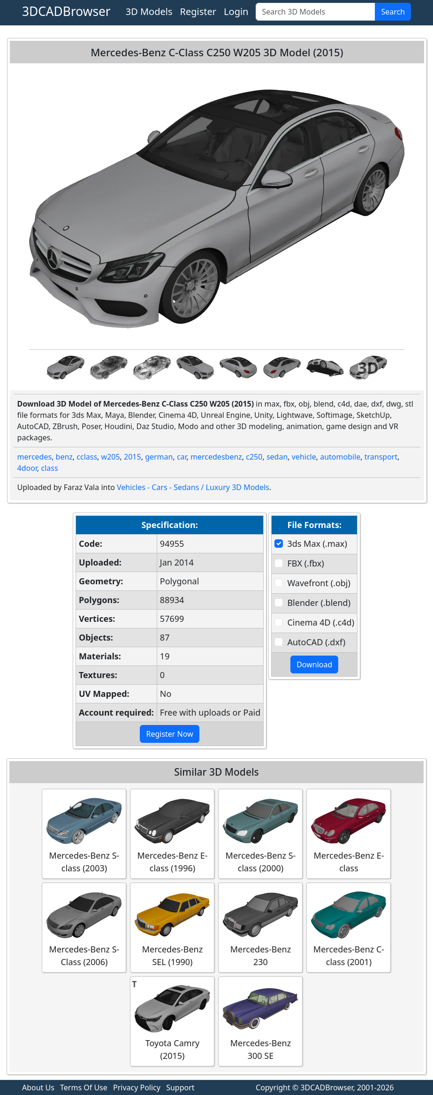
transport (381, 457)
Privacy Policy (136, 1087)
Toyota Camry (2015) (172, 1021)
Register (198, 11)
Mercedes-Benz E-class (348, 833)
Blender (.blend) (318, 602)
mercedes (34, 457)
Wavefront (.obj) (318, 583)
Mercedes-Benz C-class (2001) (348, 927)
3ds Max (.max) (317, 543)
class (49, 468)
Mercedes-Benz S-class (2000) (260, 833)
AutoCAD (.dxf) (316, 642)
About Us (38, 1087)
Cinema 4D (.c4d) (320, 622)
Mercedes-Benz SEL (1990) (172, 927)
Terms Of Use (83, 1087)
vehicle (304, 457)
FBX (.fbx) (305, 563)
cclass (86, 457)
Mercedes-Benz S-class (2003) (84, 833)
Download (314, 664)
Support (180, 1087)
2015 (132, 457)
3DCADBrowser (66, 11)
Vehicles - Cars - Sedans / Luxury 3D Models (193, 487)
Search (393, 12)
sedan (277, 457)
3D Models (149, 11)
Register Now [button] (169, 734)
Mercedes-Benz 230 (260, 927)
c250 (254, 457)
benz (64, 457)
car (182, 457)
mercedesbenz (216, 457)
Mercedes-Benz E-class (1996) (172, 833)
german (159, 457)
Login (236, 11)
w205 (110, 457)
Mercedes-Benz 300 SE (260, 1021)
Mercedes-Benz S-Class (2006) (84, 927)
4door (27, 468)
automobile (340, 457)
